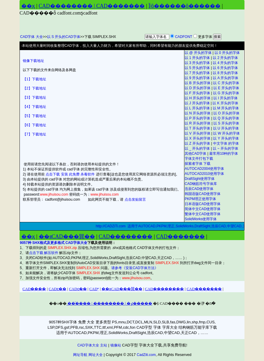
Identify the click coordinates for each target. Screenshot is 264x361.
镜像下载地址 (33, 61)
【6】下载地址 (34, 125)
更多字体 (205, 37)
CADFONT (183, 37)
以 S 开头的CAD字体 (63, 37)
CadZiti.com (146, 355)
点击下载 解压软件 (44, 253)
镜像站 (115, 345)
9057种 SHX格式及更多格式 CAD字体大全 (53, 243)
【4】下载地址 (34, 107)
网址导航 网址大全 (87, 355)
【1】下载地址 (34, 79)
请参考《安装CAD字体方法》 (134, 268)
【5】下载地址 (34, 116)
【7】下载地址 (34, 134)
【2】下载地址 (34, 88)
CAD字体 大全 (31, 37)
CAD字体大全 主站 (92, 345)
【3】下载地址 (34, 97)
